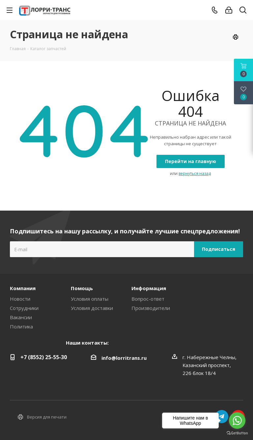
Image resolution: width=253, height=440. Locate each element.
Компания (23, 288)
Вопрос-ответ (147, 298)
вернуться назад (195, 173)
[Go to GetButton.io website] (237, 433)
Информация (148, 288)
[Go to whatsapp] (237, 420)
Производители (150, 308)
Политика (21, 326)
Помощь (82, 288)
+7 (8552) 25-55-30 (43, 357)
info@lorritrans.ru (124, 358)
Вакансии (21, 317)
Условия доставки (92, 308)
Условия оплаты (89, 298)
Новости (20, 298)
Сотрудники (24, 308)
